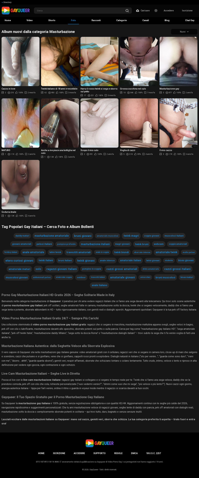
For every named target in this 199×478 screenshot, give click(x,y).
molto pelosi (189, 252)
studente (169, 260)
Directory (6, 2)
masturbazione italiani (95, 244)
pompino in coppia (91, 269)
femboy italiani (10, 252)
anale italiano (99, 285)
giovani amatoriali (21, 244)
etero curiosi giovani (19, 260)
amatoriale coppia (64, 277)
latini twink (55, 252)
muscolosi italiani (174, 235)
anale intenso (107, 260)
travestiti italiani (98, 277)
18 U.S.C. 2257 (153, 453)
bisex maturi (186, 277)
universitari (145, 277)
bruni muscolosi (165, 277)
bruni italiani (65, 260)
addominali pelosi (42, 277)
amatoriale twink (166, 252)
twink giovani (86, 260)
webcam (159, 244)
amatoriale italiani (130, 260)
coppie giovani (151, 235)
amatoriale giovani (122, 277)
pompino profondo (66, 244)
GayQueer (94, 470)
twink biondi (121, 252)
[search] (127, 11)
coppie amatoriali (178, 244)
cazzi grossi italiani (177, 269)
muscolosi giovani (17, 277)
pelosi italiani (44, 244)
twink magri (131, 235)
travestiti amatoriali (78, 252)
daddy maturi (22, 235)
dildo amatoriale (151, 269)
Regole (118, 453)
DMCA (134, 453)
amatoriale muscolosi (107, 236)
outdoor (81, 277)
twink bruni (141, 244)
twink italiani (46, 260)
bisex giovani (186, 260)
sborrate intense (142, 252)
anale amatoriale (33, 252)
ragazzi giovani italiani (61, 269)
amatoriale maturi (19, 269)
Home (41, 453)
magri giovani (122, 244)
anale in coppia (102, 252)
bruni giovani (82, 236)
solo (38, 269)
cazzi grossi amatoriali (121, 269)
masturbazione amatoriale (52, 235)
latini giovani (153, 260)
